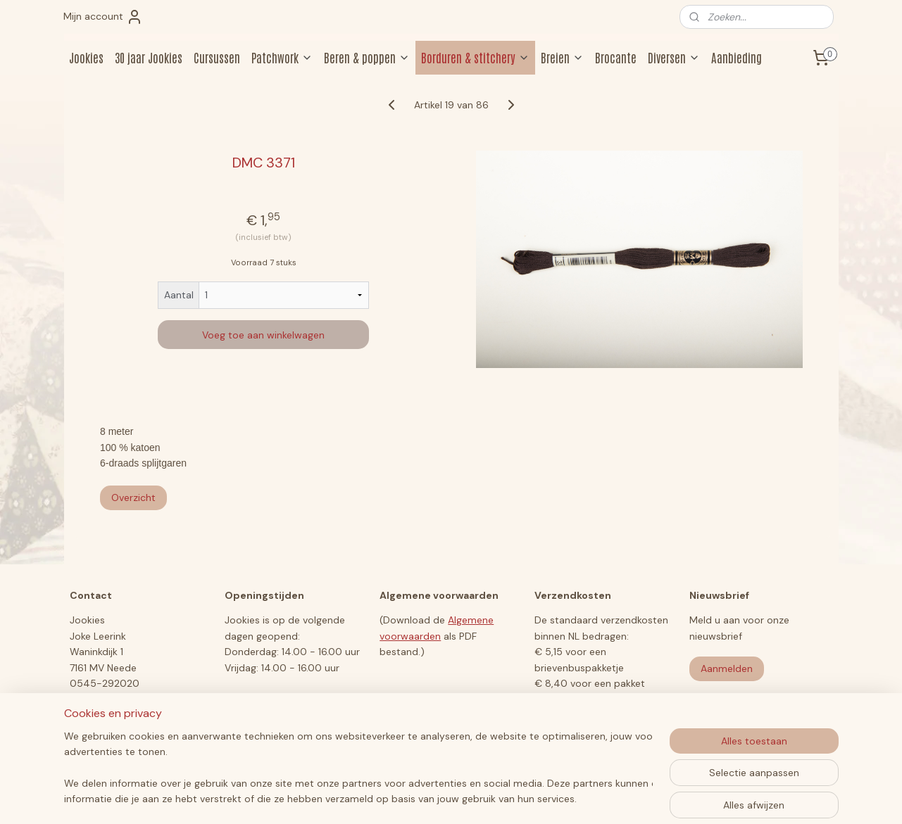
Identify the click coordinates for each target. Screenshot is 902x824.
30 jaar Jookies (148, 57)
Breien (562, 57)
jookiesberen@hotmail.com (133, 698)
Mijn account (103, 16)
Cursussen (217, 57)
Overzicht (133, 497)
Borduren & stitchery (475, 57)
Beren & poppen (367, 57)
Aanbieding (736, 57)
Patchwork (282, 57)
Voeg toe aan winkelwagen (263, 335)
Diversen (674, 57)
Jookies (86, 57)
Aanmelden (727, 668)
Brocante (616, 57)
